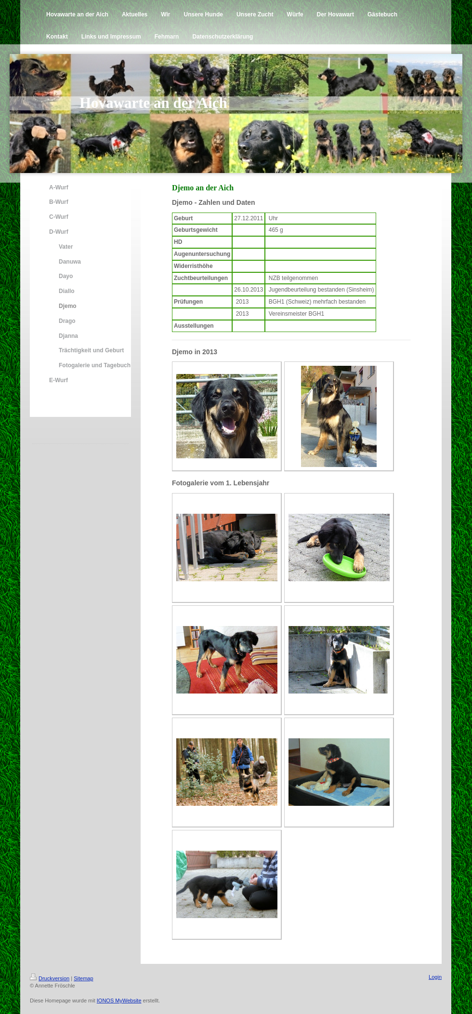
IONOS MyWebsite (119, 1000)
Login (435, 977)
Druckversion (49, 978)
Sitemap (83, 978)
